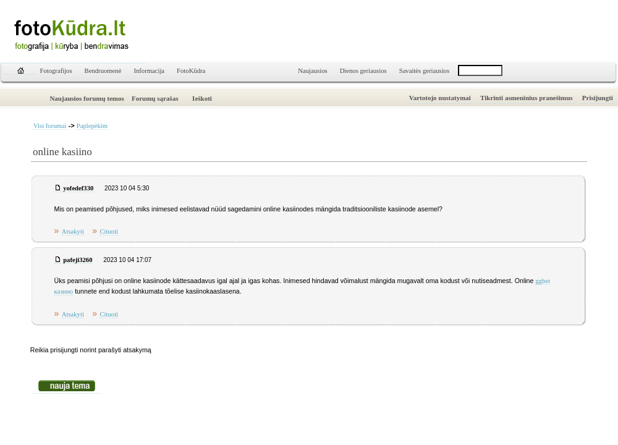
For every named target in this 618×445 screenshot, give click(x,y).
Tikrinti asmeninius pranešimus (526, 97)
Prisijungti (597, 97)
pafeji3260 (77, 259)
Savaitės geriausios (424, 70)
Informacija (148, 70)
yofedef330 (78, 188)
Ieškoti (202, 98)
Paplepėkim (92, 125)
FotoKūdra (191, 70)
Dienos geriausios (363, 70)
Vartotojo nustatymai (440, 97)
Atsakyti (73, 231)
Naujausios (312, 70)
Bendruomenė (103, 70)
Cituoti (108, 231)
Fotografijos (56, 70)
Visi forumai (50, 125)
